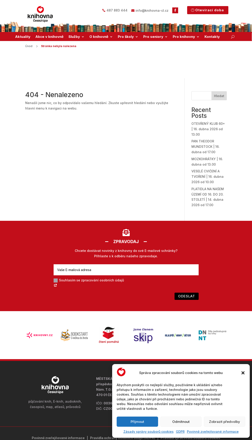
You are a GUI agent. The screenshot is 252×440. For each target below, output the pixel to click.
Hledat (219, 71)
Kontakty (212, 37)
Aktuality (22, 37)
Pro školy (126, 37)
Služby (74, 37)
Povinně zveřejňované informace (213, 431)
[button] (243, 373)
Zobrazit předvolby (224, 421)
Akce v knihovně (49, 37)
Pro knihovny (184, 37)
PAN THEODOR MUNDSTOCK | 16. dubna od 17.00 (205, 122)
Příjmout (137, 421)
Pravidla (97, 413)
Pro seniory (153, 37)
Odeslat (186, 271)
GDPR (180, 431)
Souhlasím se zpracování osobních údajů (89, 258)
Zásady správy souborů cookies (148, 431)
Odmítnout (181, 421)
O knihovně (98, 37)
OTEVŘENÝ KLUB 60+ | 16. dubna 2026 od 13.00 (208, 104)
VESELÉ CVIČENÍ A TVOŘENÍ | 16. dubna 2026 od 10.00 (207, 152)
